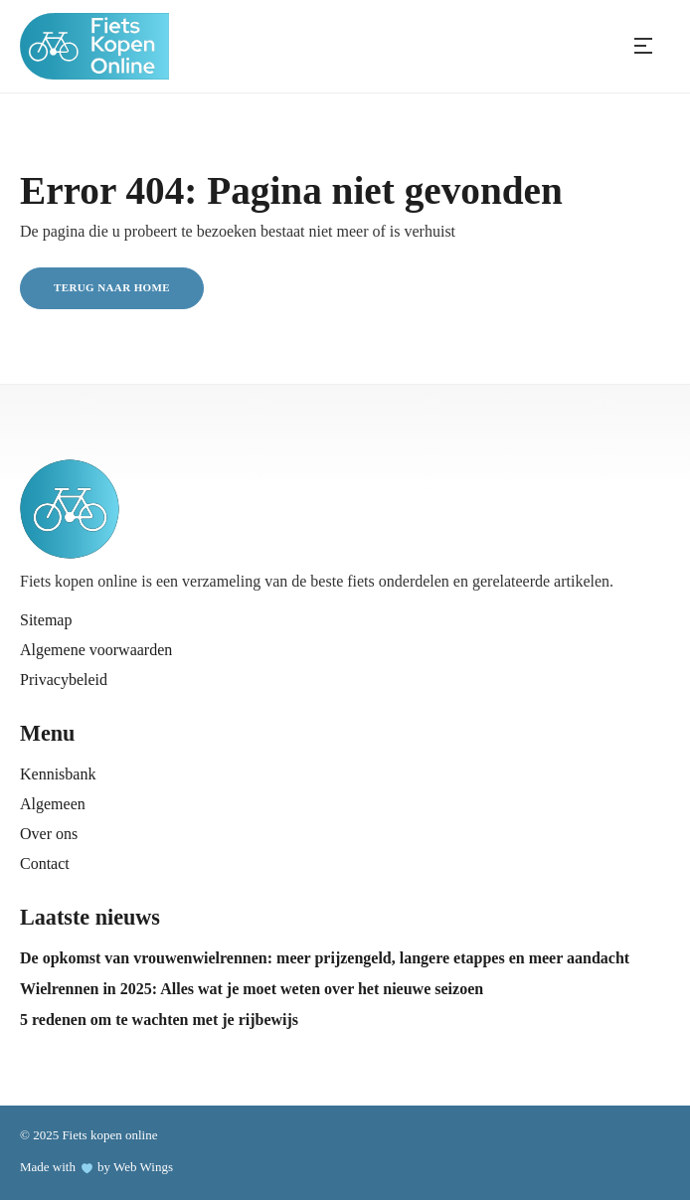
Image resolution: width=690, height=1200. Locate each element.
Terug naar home (112, 287)
